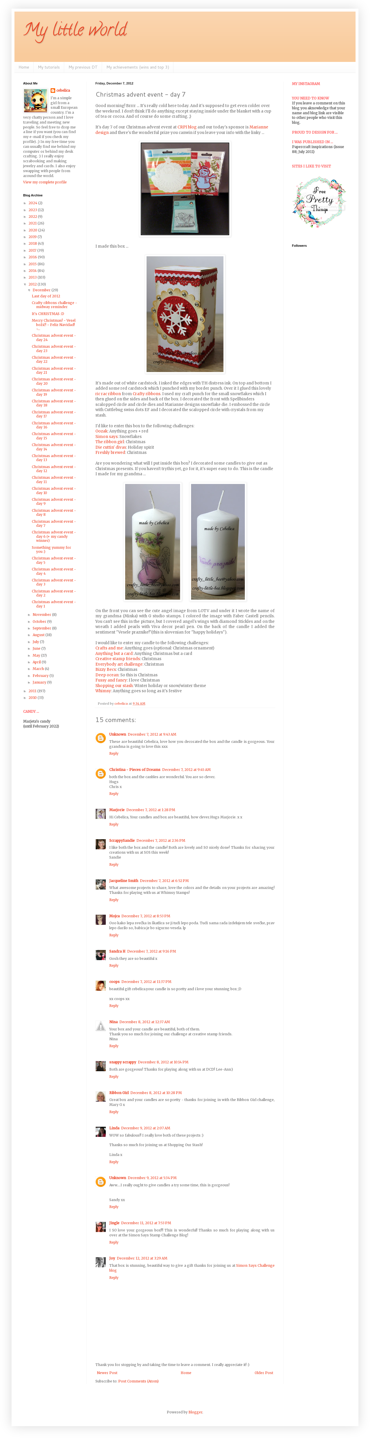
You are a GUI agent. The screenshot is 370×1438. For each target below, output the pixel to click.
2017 (33, 250)
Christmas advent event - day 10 (54, 490)
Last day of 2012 (46, 296)
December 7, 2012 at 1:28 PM (150, 810)
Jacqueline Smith (123, 881)
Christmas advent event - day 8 (54, 512)
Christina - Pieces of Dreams (134, 769)
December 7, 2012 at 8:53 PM (145, 916)
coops (114, 981)
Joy (112, 1258)
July (36, 642)
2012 (33, 284)
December (42, 290)
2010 (33, 697)
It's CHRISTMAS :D (48, 314)
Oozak (101, 431)
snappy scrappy (122, 1062)
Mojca (114, 916)
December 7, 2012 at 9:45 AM (186, 769)
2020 (33, 230)
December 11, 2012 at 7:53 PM (146, 1223)
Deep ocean (107, 675)
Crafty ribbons (146, 393)
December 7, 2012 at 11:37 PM (146, 981)
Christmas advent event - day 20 (54, 381)
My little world (74, 31)
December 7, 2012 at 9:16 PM (151, 951)
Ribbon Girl (119, 1093)
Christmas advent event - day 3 (54, 582)
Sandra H (117, 951)
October (40, 621)
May (37, 655)
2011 (33, 691)
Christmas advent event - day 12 (54, 469)
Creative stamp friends (117, 658)
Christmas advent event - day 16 (54, 425)
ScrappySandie (122, 840)
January (40, 682)
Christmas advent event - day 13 (54, 458)
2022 (33, 216)
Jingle (114, 1223)
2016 (33, 257)
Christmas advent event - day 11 (54, 479)
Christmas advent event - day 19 (54, 392)
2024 (33, 203)
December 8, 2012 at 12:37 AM (144, 1022)
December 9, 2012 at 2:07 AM (145, 1128)
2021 (33, 223)
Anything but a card (114, 653)
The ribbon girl (109, 441)
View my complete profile (45, 182)
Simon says (106, 436)
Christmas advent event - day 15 (54, 436)
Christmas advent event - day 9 (54, 501)
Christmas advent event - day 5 (54, 560)
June (37, 648)
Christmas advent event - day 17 (54, 414)
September (42, 628)
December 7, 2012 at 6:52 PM (164, 881)
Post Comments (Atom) (138, 1381)
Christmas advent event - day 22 (54, 359)
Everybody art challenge (119, 664)
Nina (113, 1022)
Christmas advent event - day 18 (54, 403)
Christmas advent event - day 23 (54, 348)
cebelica (63, 90)
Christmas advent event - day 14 (54, 447)
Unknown (117, 734)
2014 (33, 270)
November (42, 614)
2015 (33, 264)
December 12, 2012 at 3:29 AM (142, 1258)
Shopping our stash (114, 685)
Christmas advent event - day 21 (54, 370)
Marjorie (117, 810)
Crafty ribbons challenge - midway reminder (54, 305)
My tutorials (49, 67)
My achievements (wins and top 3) (137, 67)
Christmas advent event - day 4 (54, 571)
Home (23, 67)
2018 (33, 243)
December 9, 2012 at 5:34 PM (152, 1178)
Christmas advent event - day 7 (54, 523)
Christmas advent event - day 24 (54, 337)
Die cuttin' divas (110, 447)
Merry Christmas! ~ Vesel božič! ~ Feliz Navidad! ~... (53, 324)
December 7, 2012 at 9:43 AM (152, 734)
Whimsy (103, 690)
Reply (114, 753)
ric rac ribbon (108, 393)
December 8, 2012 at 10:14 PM (163, 1062)
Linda (114, 1128)
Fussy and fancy (111, 680)
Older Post (264, 1373)
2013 (33, 277)
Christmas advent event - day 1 (54, 604)
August (39, 635)
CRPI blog (187, 127)
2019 (33, 237)
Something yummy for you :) (51, 549)
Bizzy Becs (105, 669)
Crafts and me (109, 648)
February (41, 675)
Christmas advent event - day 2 (54, 593)
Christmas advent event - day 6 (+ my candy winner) (54, 536)
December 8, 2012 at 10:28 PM (156, 1093)
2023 (33, 210)
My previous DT (83, 67)
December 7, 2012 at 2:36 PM (160, 840)
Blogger (195, 1412)
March (39, 668)
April (37, 662)
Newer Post (107, 1373)
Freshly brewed (110, 452)
